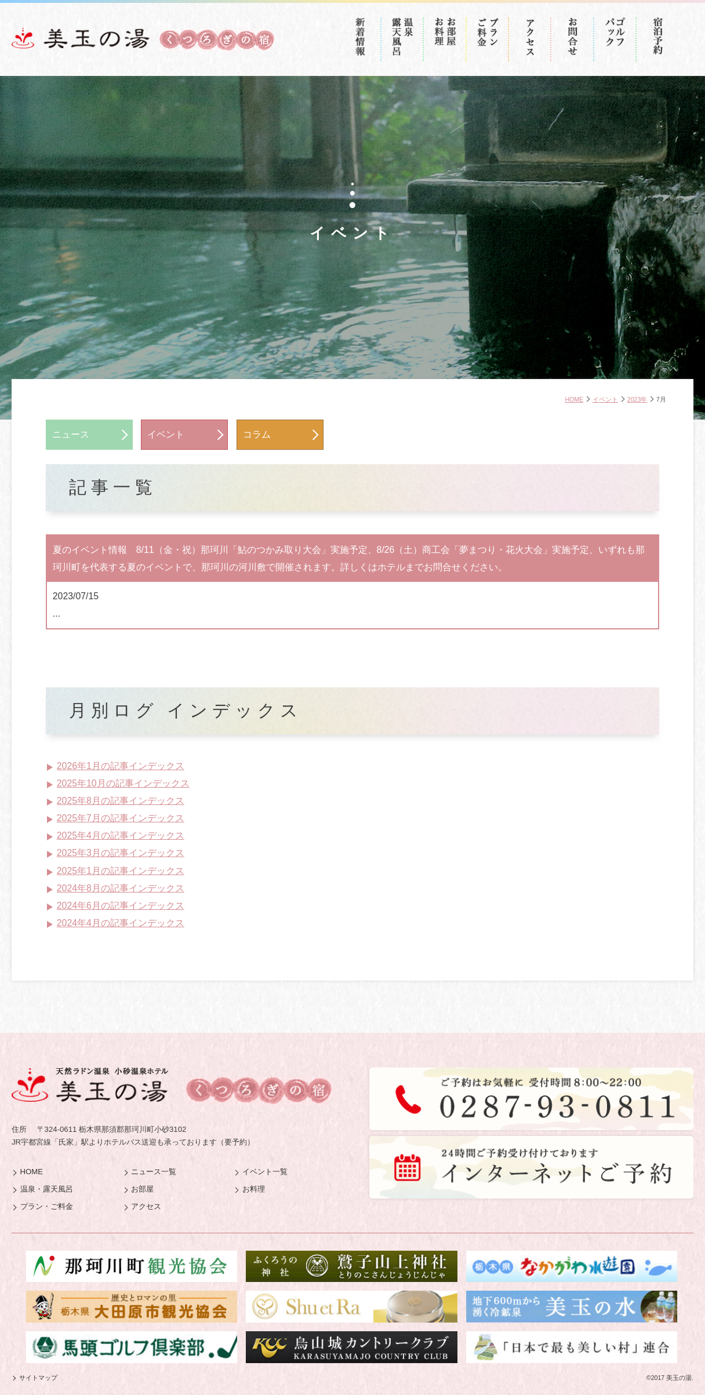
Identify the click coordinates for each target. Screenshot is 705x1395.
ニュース (70, 434)
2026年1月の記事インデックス (120, 766)
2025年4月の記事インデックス (120, 835)
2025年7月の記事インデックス (120, 818)
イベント (165, 434)
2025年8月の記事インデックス (120, 801)
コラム (257, 434)
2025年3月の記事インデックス (120, 853)
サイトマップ (38, 1377)
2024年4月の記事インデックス (120, 923)
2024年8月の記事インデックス (120, 888)
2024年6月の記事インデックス (120, 905)
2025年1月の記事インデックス (120, 871)
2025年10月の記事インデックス (123, 783)
